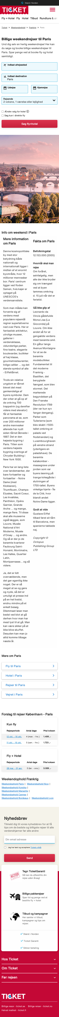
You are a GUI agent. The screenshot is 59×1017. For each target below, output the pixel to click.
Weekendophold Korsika (14, 787)
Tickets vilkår (36, 847)
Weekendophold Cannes (14, 794)
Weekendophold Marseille (15, 791)
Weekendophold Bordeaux (15, 798)
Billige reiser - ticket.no (40, 1006)
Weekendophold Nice (38, 784)
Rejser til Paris (15, 685)
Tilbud (34, 18)
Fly (18, 18)
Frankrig (32, 28)
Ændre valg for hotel (14, 111)
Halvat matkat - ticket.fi (14, 1010)
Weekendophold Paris (13, 784)
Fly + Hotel (8, 18)
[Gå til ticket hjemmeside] (14, 9)
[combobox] (31, 68)
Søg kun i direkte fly (13, 115)
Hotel (25, 18)
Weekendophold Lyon (42, 798)
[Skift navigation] (52, 9)
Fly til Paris (13, 666)
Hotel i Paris (14, 675)
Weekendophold (18, 28)
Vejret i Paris (14, 694)
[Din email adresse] (29, 839)
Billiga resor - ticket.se (13, 1006)
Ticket (4, 28)
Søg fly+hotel (29, 124)
